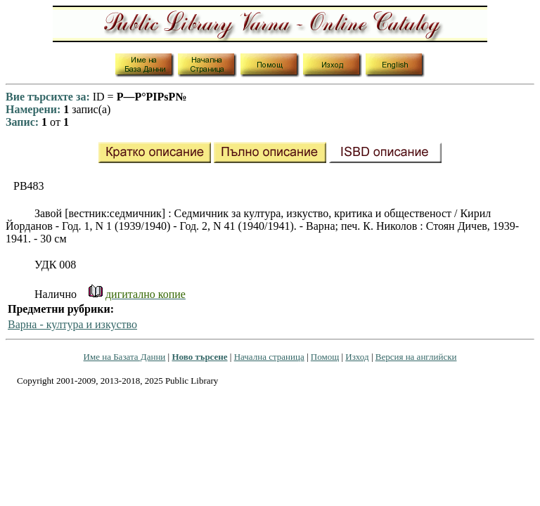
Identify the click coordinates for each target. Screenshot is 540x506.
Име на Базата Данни (125, 356)
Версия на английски (416, 356)
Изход (356, 356)
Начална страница (269, 356)
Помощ (325, 356)
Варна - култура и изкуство (72, 324)
